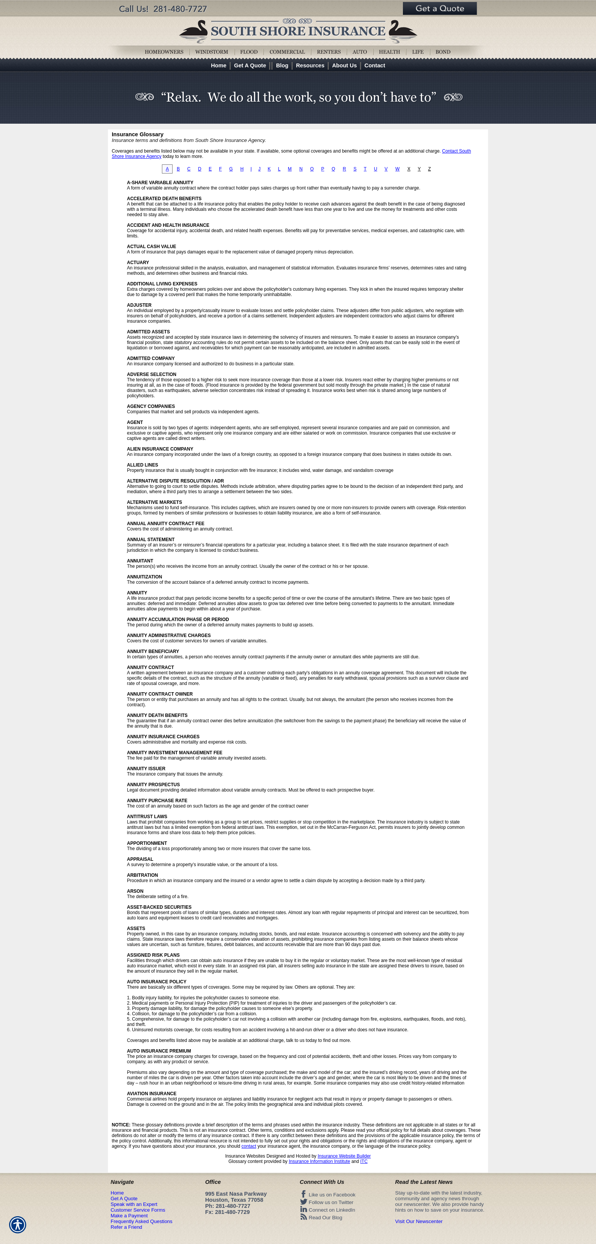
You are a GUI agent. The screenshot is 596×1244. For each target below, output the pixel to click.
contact (248, 1146)
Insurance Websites (245, 1156)
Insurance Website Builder (344, 1156)
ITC (364, 1161)
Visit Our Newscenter (419, 1221)
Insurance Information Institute (319, 1161)
